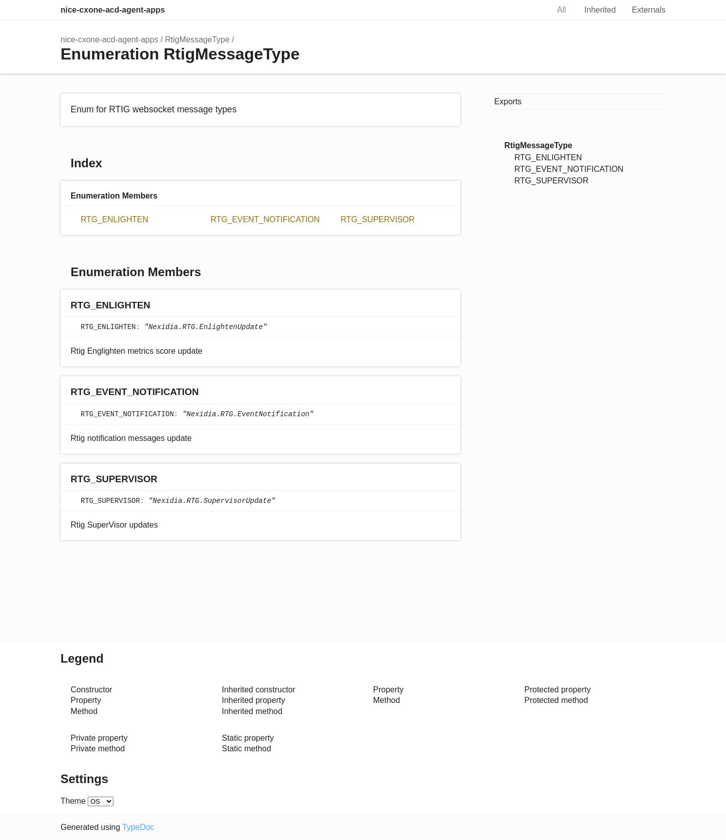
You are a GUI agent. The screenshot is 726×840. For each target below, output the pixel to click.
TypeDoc (138, 827)
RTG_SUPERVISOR (378, 219)
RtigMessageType (197, 39)
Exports (507, 101)
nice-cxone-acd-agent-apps (112, 10)
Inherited (600, 10)
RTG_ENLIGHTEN (114, 219)
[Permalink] (160, 306)
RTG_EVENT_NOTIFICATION (265, 219)
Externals (649, 10)
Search (531, 10)
